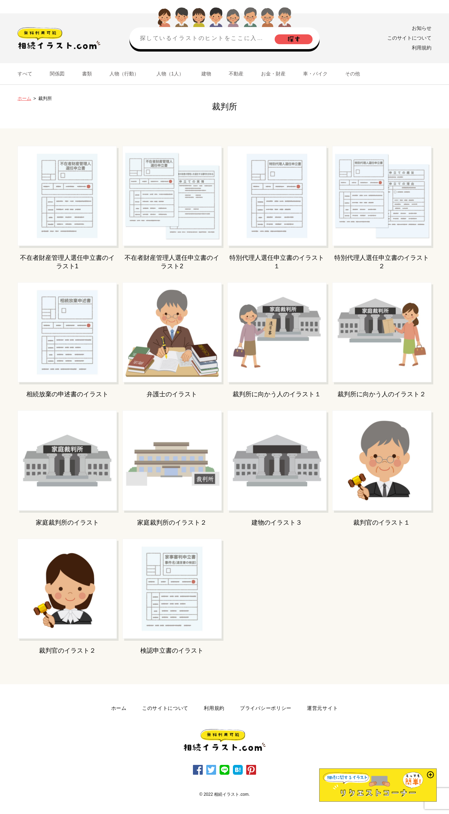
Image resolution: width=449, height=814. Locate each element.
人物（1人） (170, 73)
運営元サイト (322, 708)
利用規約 (421, 48)
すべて (25, 73)
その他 (352, 73)
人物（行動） (124, 73)
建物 (206, 73)
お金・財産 (273, 73)
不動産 (236, 73)
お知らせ (421, 28)
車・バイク (315, 73)
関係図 (57, 73)
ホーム (24, 98)
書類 (87, 73)
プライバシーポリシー (265, 708)
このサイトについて (409, 38)
